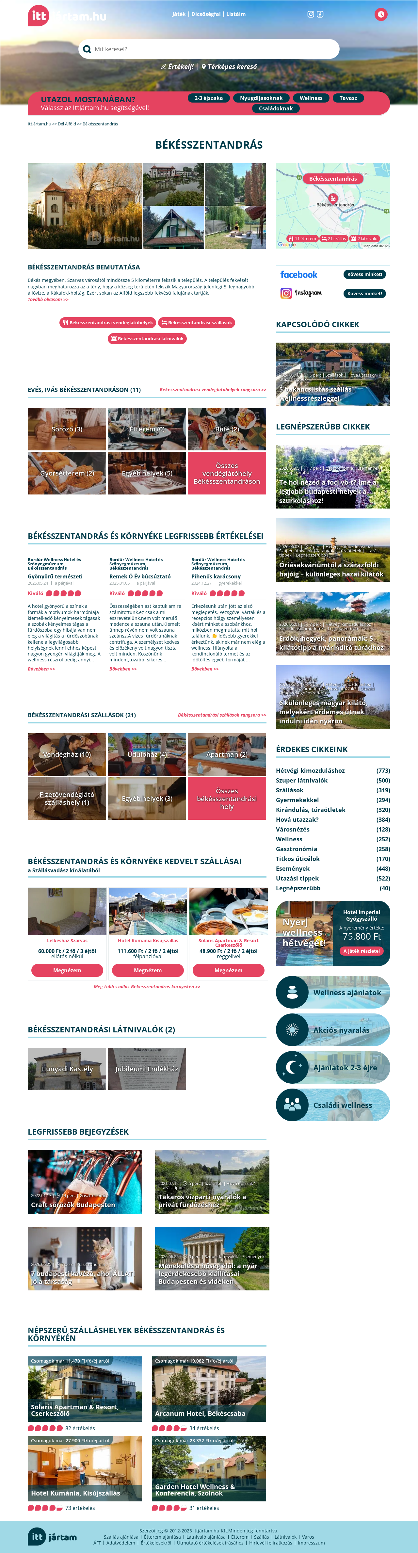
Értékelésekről (156, 1543)
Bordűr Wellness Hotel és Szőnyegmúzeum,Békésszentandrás (54, 564)
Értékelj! (181, 66)
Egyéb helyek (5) (147, 473)
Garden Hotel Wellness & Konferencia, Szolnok (195, 1489)
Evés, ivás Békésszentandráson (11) (84, 390)
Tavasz (348, 98)
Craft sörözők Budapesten (73, 1204)
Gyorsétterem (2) (67, 473)
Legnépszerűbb (294, 472)
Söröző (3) (67, 429)
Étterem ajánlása (162, 1537)
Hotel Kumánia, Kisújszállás (75, 1493)
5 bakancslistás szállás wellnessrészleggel (315, 394)
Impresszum (311, 1543)
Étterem (240, 1537)
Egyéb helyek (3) (147, 798)
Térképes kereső (232, 66)
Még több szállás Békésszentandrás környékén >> (147, 986)
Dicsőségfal (206, 14)
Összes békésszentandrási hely (227, 798)
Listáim (236, 14)
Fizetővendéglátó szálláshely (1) (67, 798)
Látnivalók (286, 1537)
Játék (179, 14)
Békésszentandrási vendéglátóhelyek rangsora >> (213, 390)
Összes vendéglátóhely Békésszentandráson (227, 473)
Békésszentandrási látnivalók (151, 338)
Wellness (311, 98)
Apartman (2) (227, 754)
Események (253, 1256)
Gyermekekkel (297, 800)
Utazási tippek (172, 1187)
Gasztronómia (93, 1195)
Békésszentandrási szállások (200, 322)
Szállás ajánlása (121, 1537)
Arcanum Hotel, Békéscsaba (200, 1413)
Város (308, 1537)
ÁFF (97, 1543)
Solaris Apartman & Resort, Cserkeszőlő (75, 1410)
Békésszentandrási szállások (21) (82, 715)
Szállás (261, 1537)
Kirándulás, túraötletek (339, 551)
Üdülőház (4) (147, 754)
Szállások (213, 1183)
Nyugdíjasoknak (261, 98)
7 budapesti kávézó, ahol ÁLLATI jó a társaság (83, 1277)
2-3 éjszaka (209, 98)
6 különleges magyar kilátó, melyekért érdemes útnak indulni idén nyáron (323, 711)
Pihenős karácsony (216, 576)
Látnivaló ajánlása (206, 1537)
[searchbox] (209, 49)
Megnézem (67, 970)
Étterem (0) (147, 429)
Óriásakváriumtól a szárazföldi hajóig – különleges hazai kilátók (331, 569)
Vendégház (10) (67, 754)
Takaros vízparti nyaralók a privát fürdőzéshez (202, 1200)
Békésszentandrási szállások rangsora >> (222, 715)
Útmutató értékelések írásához (210, 1543)
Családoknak (276, 108)
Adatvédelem (120, 1543)
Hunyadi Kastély (67, 1068)
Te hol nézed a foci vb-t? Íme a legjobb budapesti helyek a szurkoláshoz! (328, 491)
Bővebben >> (41, 669)
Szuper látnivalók (221, 1256)
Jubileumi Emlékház (147, 1068)
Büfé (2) (227, 429)
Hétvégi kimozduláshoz (348, 546)
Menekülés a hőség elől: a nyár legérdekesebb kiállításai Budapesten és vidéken (207, 1273)
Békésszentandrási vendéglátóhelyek (111, 322)
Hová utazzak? (241, 1183)
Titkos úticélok (298, 859)
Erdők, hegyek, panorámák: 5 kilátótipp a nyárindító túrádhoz (331, 643)
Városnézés (293, 829)
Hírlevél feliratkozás (270, 1543)
